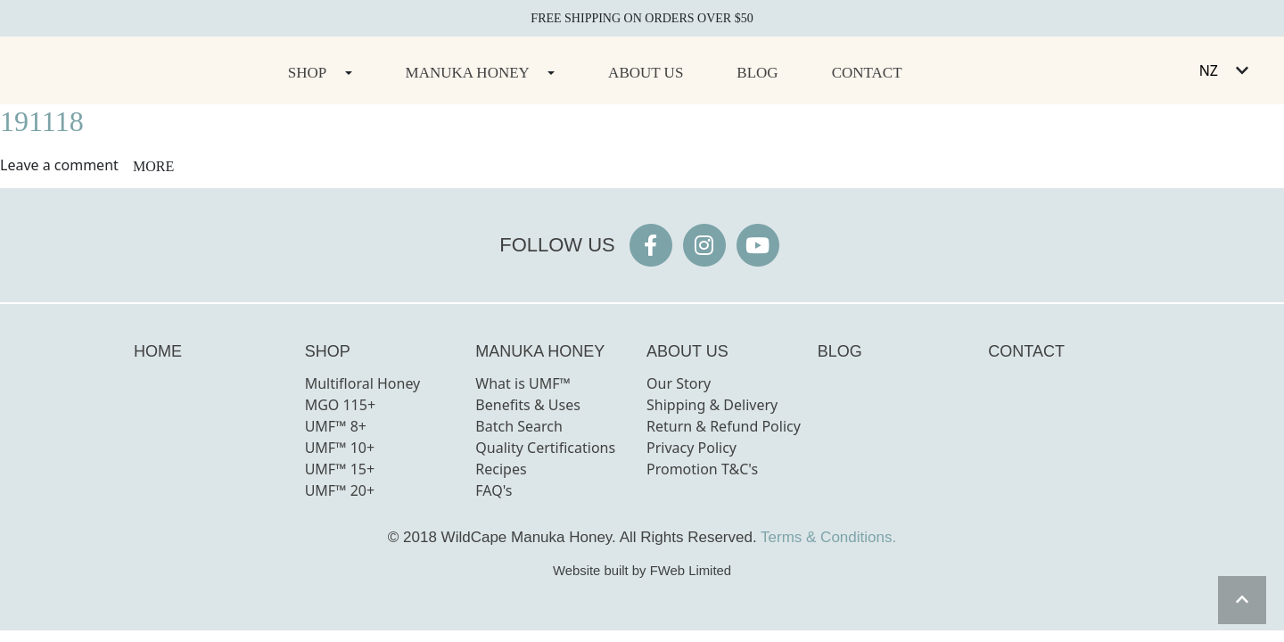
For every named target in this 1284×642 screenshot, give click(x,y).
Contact (867, 72)
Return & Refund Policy (723, 426)
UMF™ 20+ (340, 490)
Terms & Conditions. (828, 537)
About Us (645, 72)
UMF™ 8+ (335, 426)
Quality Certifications (545, 447)
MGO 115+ (340, 405)
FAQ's (493, 490)
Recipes (500, 469)
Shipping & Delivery (712, 405)
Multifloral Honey (363, 383)
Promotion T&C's (702, 469)
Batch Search (519, 426)
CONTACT (1026, 351)
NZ (1208, 70)
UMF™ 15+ (340, 469)
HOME (158, 351)
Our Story (678, 383)
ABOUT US (687, 351)
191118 (42, 121)
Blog (757, 72)
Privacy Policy (691, 447)
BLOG (840, 351)
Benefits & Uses (527, 405)
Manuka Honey (468, 72)
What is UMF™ (523, 383)
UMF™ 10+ (340, 447)
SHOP (327, 351)
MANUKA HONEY (540, 351)
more (153, 166)
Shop (307, 72)
